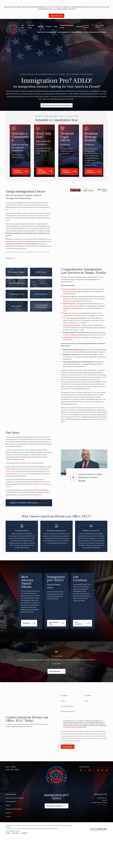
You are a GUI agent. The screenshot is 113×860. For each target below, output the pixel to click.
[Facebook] (81, 783)
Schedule (79, 26)
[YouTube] (98, 783)
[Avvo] (106, 783)
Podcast (49, 26)
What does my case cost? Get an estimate (56, 105)
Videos (8, 818)
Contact (8, 829)
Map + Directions (102, 818)
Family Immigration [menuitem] (63, 32)
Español (40, 26)
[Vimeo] (102, 783)
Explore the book (56, 16)
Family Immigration (11, 815)
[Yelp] (94, 783)
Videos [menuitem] (85, 32)
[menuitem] (8, 846)
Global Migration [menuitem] (76, 32)
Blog (55, 26)
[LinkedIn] (89, 783)
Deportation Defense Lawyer (15, 811)
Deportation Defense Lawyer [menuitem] (47, 32)
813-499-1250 (100, 26)
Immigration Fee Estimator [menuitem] (97, 32)
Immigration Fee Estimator (14, 822)
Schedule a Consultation (56, 819)
